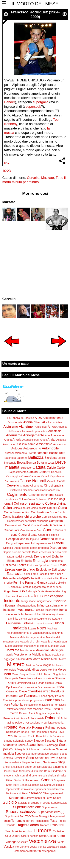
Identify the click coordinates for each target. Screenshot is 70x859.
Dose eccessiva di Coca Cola (49, 552)
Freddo (8, 582)
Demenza (47, 539)
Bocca (21, 462)
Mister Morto (58, 659)
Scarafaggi (51, 744)
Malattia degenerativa (32, 637)
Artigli (43, 439)
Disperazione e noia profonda (31, 547)
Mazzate (47, 178)
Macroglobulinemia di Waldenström (28, 632)
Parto (64, 700)
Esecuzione (13, 569)
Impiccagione (54, 596)
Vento (60, 842)
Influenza (9, 605)
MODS (41, 628)
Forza (63, 578)
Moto (7, 674)
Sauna (22, 744)
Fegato (24, 578)
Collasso (41, 499)
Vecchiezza (42, 841)
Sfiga (62, 762)
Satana (61, 740)
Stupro (57, 797)
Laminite (13, 618)
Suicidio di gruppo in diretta (34, 802)
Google (32, 591)
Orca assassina (27, 687)
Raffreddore (13, 731)
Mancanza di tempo (36, 645)
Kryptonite (58, 614)
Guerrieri (50, 591)
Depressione (43, 543)
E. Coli (47, 556)
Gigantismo (11, 591)
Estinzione (59, 569)
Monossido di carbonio (32, 669)
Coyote (35, 525)
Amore (52, 426)
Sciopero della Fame (43, 749)
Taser (35, 816)
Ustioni (52, 835)
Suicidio (10, 802)
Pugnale (38, 727)
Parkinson (52, 700)
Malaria (14, 637)
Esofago (29, 569)
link (6, 163)
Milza (45, 654)
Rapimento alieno (46, 731)
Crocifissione (28, 530)
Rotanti (40, 736)
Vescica (9, 846)
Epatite (21, 565)
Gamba (42, 582)
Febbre (7, 578)
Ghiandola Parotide (19, 586)
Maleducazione (14, 645)
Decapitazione (15, 539)
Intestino (9, 609)
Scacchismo (35, 745)
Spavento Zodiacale (52, 784)
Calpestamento (17, 471)
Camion (32, 471)
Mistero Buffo (34, 665)
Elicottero (13, 560)
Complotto (56, 520)
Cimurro (24, 485)
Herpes (10, 596)
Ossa (60, 687)
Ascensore (9, 444)
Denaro (59, 539)
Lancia (23, 618)
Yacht (63, 846)
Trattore (44, 825)
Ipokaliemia (51, 609)
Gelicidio (61, 582)
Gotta (41, 591)
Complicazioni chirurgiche (22, 516)
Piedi (32, 713)
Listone (47, 623)
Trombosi (11, 831)
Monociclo (10, 669)
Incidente (12, 600)
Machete (52, 628)
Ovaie (23, 691)
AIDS (38, 417)
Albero (37, 422)
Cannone (34, 476)
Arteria (17, 439)
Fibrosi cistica (46, 578)
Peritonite (17, 704)
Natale (39, 674)
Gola (23, 591)
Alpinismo (10, 426)
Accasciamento (53, 417)
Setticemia (50, 762)
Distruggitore (58, 547)
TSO (28, 816)
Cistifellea (16, 490)
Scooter (20, 753)
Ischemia (27, 614)
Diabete (58, 543)
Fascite (43, 573)
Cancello (56, 471)
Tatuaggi (44, 816)
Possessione (32, 722)
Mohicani (57, 665)
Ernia (54, 565)
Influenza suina (47, 605)
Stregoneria (17, 797)
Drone (38, 556)
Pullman (50, 727)
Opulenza (12, 687)
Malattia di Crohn (30, 641)
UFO (8, 835)
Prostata (25, 727)
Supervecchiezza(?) (51, 812)
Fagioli (26, 573)
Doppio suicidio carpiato (17, 552)
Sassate (50, 740)
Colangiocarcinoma (42, 494)
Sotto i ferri (12, 784)
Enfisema (9, 565)
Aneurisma (14, 435)
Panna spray (47, 695)
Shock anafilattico (13, 766)
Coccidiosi (39, 490)
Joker (38, 614)
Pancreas (31, 696)
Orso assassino (47, 687)
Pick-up (23, 713)
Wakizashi (53, 846)
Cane (25, 476)
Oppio (58, 682)
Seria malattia (12, 762)
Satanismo (10, 744)
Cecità (61, 481)
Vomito (42, 846)
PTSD (46, 691)
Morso (62, 669)
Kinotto (46, 614)
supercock (33, 106)
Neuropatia (11, 678)
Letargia (57, 618)
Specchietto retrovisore (20, 789)
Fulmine (18, 582)
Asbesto (61, 439)
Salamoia (18, 740)
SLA (48, 736)
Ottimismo (12, 691)
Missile (45, 659)
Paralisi (59, 695)
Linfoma (28, 623)
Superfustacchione (27, 807)
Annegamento (33, 435)
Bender (9, 102)
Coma (62, 508)
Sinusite (61, 775)
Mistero (15, 664)
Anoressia (57, 435)
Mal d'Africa (56, 632)
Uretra (43, 835)
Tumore (42, 830)
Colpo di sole (38, 507)
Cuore (48, 530)
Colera (23, 499)
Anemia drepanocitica (34, 431)
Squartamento (55, 789)
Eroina (62, 565)
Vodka (33, 846)
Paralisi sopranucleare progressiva (23, 700)
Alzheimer (26, 426)
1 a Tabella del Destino (20, 417)
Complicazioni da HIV (55, 516)
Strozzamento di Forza (38, 797)
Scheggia (19, 749)
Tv (54, 831)
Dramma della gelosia (20, 556)
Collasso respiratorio (29, 503)
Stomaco (35, 793)
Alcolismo (48, 422)
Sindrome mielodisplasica (40, 775)
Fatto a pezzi (55, 573)
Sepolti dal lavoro (46, 757)
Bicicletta (51, 457)
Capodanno (57, 476)
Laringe (32, 618)
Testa (53, 820)
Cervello (33, 178)
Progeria (58, 722)
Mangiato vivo (56, 645)
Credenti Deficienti (52, 525)
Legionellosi (44, 618)
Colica (31, 499)
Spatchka (33, 784)
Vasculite (22, 842)
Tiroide (62, 820)
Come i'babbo (58, 512)
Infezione (59, 601)
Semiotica (19, 758)
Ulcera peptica (29, 835)
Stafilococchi (13, 793)
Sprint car (40, 789)
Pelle (7, 704)
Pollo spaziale (36, 718)
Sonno (47, 780)
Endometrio (56, 560)
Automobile (50, 448)
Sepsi (63, 757)
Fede (15, 578)
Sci (28, 749)
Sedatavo (43, 753)
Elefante (57, 556)
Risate (31, 736)
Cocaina (28, 490)
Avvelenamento (38, 452)
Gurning (61, 591)
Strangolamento (53, 793)
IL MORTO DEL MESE (35, 3)
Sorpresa (59, 780)
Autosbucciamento (16, 452)
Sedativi (54, 753)
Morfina (52, 669)
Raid (32, 731)
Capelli (45, 476)
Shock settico (33, 766)
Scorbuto (31, 753)
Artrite (51, 439)
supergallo (40, 102)
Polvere (19, 722)
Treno (54, 825)
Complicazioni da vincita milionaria (27, 520)
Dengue (10, 543)
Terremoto (18, 820)
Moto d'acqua (20, 674)
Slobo (17, 780)
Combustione (40, 512)
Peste (47, 709)
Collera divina (55, 503)
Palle (21, 695)
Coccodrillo (53, 490)
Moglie (47, 665)
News (23, 678)
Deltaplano (32, 539)
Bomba (31, 462)
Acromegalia (14, 422)
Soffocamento (31, 780)
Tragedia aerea (27, 825)
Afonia (28, 422)
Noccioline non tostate (40, 678)
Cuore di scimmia (48, 534)
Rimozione (20, 736)
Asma (31, 444)
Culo (39, 530)
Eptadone (44, 565)
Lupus (32, 628)
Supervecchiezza (21, 811)
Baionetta (10, 457)
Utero (61, 835)
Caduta (39, 467)
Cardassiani (11, 481)
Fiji (57, 578)
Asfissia (21, 444)
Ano (47, 435)
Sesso (38, 762)
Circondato (36, 485)
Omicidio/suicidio (27, 682)
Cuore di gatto (28, 534)
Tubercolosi (25, 831)
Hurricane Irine (24, 596)
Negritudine (60, 674)
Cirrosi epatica (53, 485)
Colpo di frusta (21, 507)
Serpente (28, 762)
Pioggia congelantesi (47, 713)
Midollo (36, 654)
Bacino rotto (57, 452)
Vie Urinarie (22, 846)
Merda (9, 654)
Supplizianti (12, 816)
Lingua (39, 623)
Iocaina (39, 609)
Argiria (8, 439)
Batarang (22, 457)
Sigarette (46, 766)
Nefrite (48, 674)
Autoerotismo (32, 448)
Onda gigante (46, 682)
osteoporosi (48, 850)
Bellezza (35, 457)
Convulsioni (13, 525)
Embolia (26, 560)
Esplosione (43, 569)
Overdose (35, 691)
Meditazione (27, 650)
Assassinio (44, 444)
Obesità (60, 678)
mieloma (35, 850)
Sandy (29, 740)
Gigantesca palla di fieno (47, 586)
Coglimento (17, 494)
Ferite (34, 578)
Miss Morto (32, 659)
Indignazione (44, 601)
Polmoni (52, 718)
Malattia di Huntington (54, 641)
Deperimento (25, 543)
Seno (30, 758)
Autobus (16, 448)
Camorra (44, 471)
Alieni (59, 422)
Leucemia (13, 623)
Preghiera (46, 722)
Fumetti (30, 582)
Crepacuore (12, 530)
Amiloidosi (41, 426)
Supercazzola (59, 802)
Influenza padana (26, 605)
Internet (62, 605)
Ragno (25, 731)
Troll (60, 825)
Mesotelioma (22, 654)
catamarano (21, 850)
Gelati (51, 582)
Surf (22, 816)
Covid (25, 525)
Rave (61, 731)
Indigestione (28, 601)
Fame (34, 573)
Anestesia (54, 431)
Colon (7, 508)
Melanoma (42, 650)
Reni (10, 736)
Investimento (25, 610)
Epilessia (32, 565)
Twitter (61, 831)
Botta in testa (46, 462)
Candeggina (13, 476)
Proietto (10, 727)
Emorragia (40, 561)
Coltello (52, 507)
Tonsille (11, 825)
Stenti (24, 793)
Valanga (11, 842)
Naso (32, 674)
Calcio (51, 467)
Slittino (9, 780)
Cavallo (51, 481)
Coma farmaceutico (17, 512)
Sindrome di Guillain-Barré (35, 771)
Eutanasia (14, 574)
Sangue (38, 740)
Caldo (61, 467)
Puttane (61, 727)
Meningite (56, 650)
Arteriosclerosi (30, 439)
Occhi (12, 682)
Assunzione (60, 444)
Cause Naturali (32, 481)
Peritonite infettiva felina (38, 704)
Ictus (38, 595)
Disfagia (8, 547)
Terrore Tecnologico (37, 820)
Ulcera (16, 835)
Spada (24, 784)
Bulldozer (26, 467)
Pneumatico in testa (15, 718)
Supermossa (49, 807)
